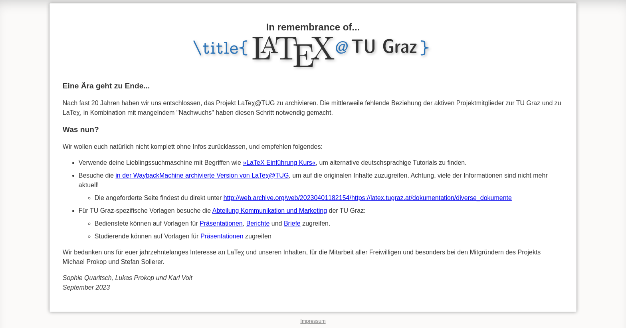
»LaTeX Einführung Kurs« (279, 162)
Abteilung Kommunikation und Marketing (269, 210)
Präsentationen (221, 223)
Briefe (292, 223)
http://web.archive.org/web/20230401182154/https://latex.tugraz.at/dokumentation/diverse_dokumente (368, 197)
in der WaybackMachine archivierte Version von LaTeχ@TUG (202, 175)
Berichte (258, 223)
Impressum (312, 321)
